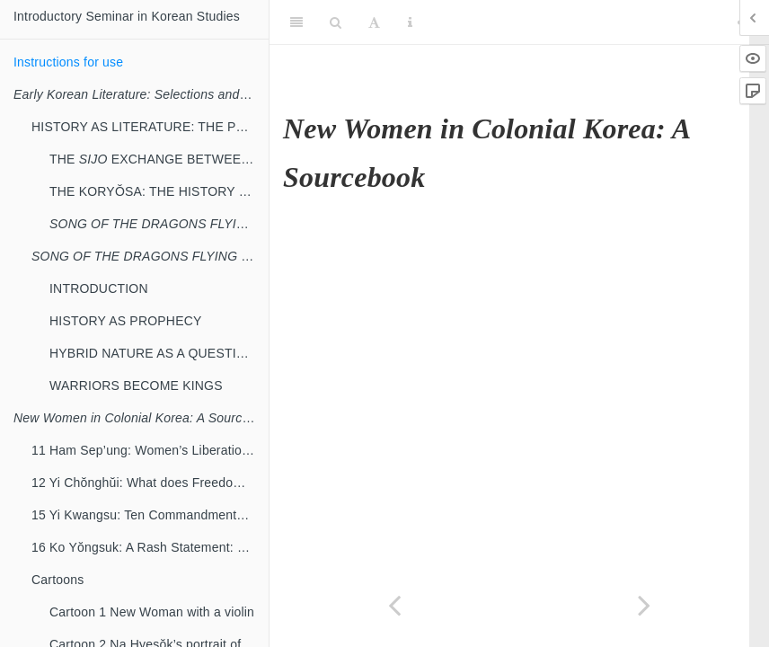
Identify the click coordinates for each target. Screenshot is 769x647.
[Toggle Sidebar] (296, 22)
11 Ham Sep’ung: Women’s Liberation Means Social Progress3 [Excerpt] (150, 450)
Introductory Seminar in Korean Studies (126, 16)
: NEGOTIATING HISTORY (150, 256)
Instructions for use (68, 62)
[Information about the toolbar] (410, 22)
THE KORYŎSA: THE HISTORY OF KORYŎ (159, 191)
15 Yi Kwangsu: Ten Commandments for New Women (150, 515)
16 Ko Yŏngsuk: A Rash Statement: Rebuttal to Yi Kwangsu (150, 547)
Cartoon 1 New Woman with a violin (151, 612)
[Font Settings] (374, 22)
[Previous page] (394, 605)
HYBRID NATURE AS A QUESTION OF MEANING (159, 353)
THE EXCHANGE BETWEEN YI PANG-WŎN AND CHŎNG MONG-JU (159, 159)
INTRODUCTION (98, 288)
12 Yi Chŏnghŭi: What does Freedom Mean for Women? (150, 482)
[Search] (335, 22)
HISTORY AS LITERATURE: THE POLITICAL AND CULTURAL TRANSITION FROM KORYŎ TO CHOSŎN (150, 127)
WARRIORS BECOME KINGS (136, 385)
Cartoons (57, 579)
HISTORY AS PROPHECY (125, 321)
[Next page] (644, 605)
